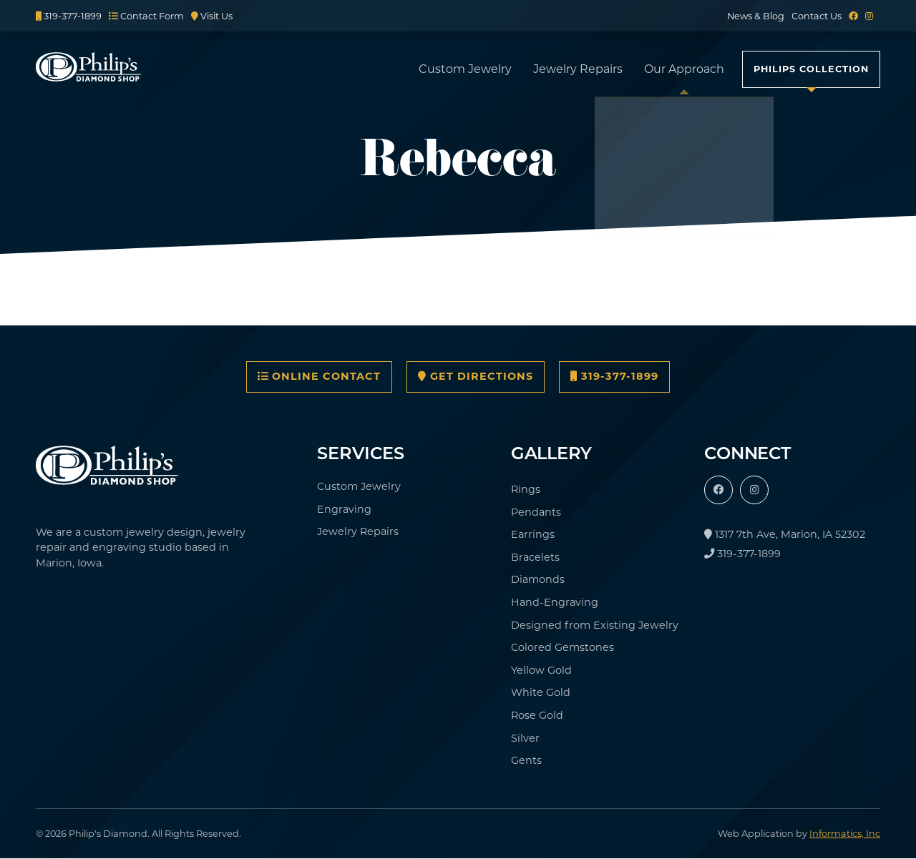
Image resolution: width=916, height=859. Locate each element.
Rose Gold (537, 715)
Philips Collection (811, 69)
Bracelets (535, 557)
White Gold (540, 692)
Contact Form (146, 16)
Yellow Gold (541, 670)
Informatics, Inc (844, 833)
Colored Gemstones (562, 647)
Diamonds (538, 579)
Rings (525, 489)
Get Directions (475, 376)
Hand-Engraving (554, 602)
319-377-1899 (69, 16)
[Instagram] (869, 16)
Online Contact (319, 376)
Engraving (344, 509)
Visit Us (212, 16)
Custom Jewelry (465, 69)
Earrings (533, 534)
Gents (526, 760)
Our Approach (684, 69)
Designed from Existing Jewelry (594, 625)
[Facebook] (853, 16)
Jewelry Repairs (578, 69)
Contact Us (816, 16)
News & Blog (755, 16)
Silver (525, 738)
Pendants (536, 512)
